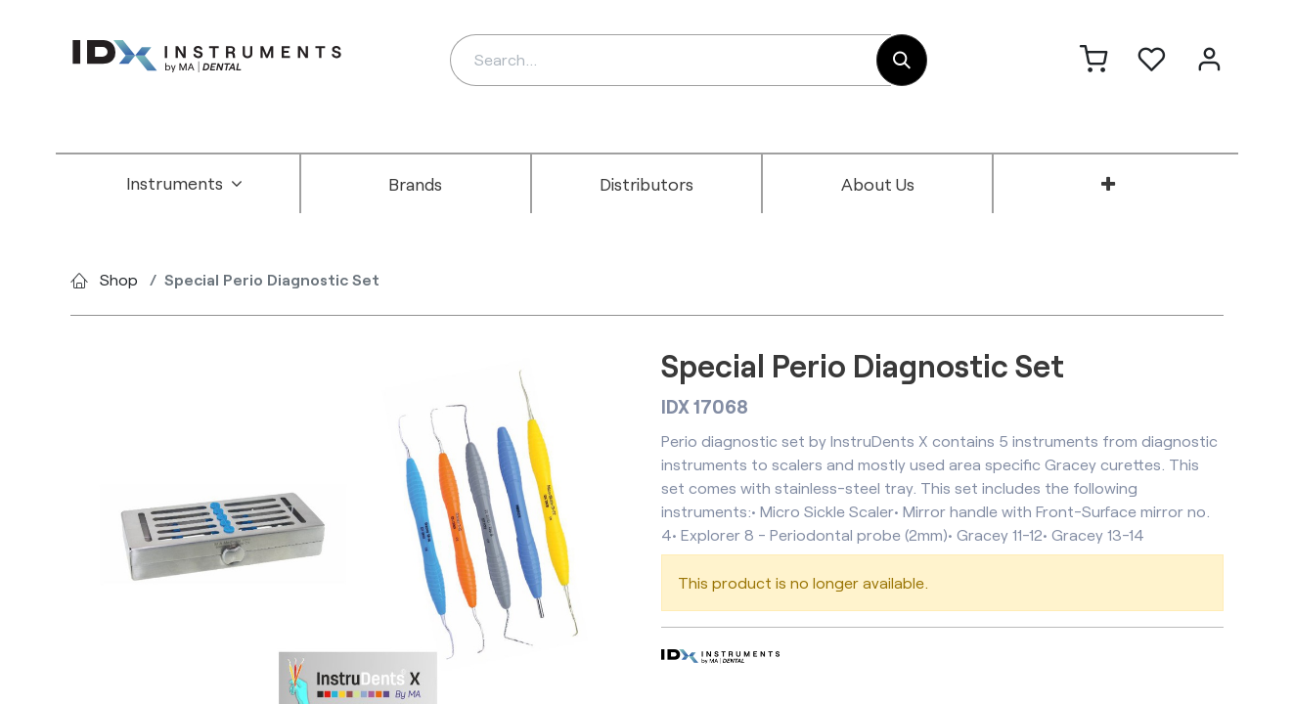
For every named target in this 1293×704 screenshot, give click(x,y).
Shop (119, 279)
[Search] (901, 60)
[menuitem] (185, 183)
